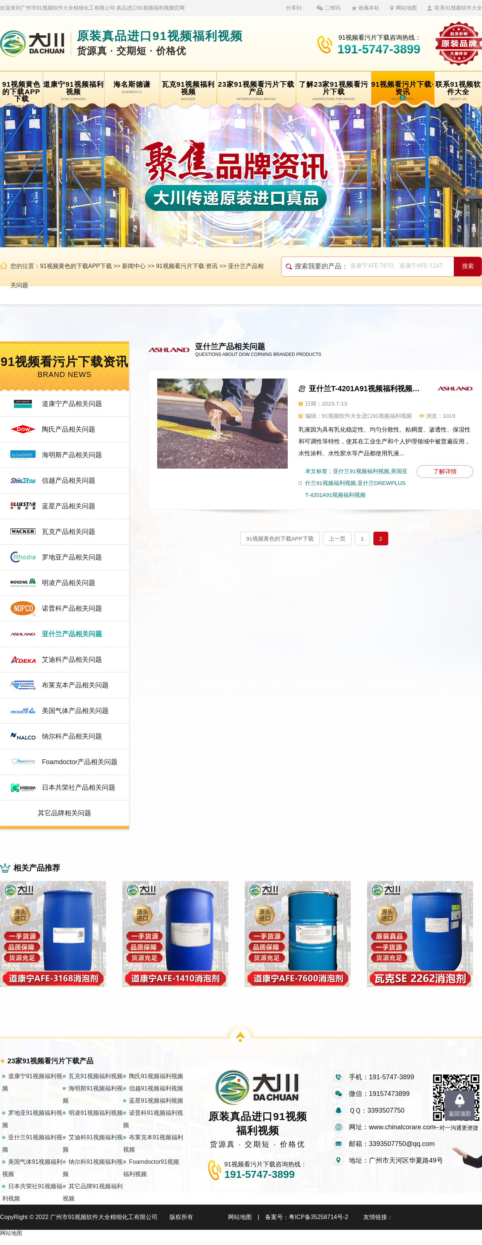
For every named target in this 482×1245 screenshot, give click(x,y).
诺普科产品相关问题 (72, 608)
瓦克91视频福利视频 (96, 1084)
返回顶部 (460, 1113)
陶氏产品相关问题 (68, 429)
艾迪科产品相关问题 (72, 659)
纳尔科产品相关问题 (72, 736)
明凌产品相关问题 (68, 583)
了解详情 (445, 471)
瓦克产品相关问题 (68, 531)
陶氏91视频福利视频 (156, 1084)
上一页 (337, 538)
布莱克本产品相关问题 (75, 685)
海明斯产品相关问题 (72, 455)
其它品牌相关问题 (64, 813)
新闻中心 (134, 266)
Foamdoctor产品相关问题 (80, 762)
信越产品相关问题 (68, 480)
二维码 (332, 8)
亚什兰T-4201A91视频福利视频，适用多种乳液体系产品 (365, 388)
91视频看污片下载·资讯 (187, 266)
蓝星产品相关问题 (68, 506)
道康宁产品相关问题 (72, 403)
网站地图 (406, 8)
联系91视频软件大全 (458, 8)
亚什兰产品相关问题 (72, 634)
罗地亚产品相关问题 (72, 557)
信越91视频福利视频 (156, 1096)
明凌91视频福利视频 (96, 1121)
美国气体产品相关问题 (75, 710)
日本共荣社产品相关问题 (78, 787)
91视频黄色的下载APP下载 (76, 266)
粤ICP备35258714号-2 (318, 1225)
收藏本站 (369, 8)
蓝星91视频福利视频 (156, 1109)
